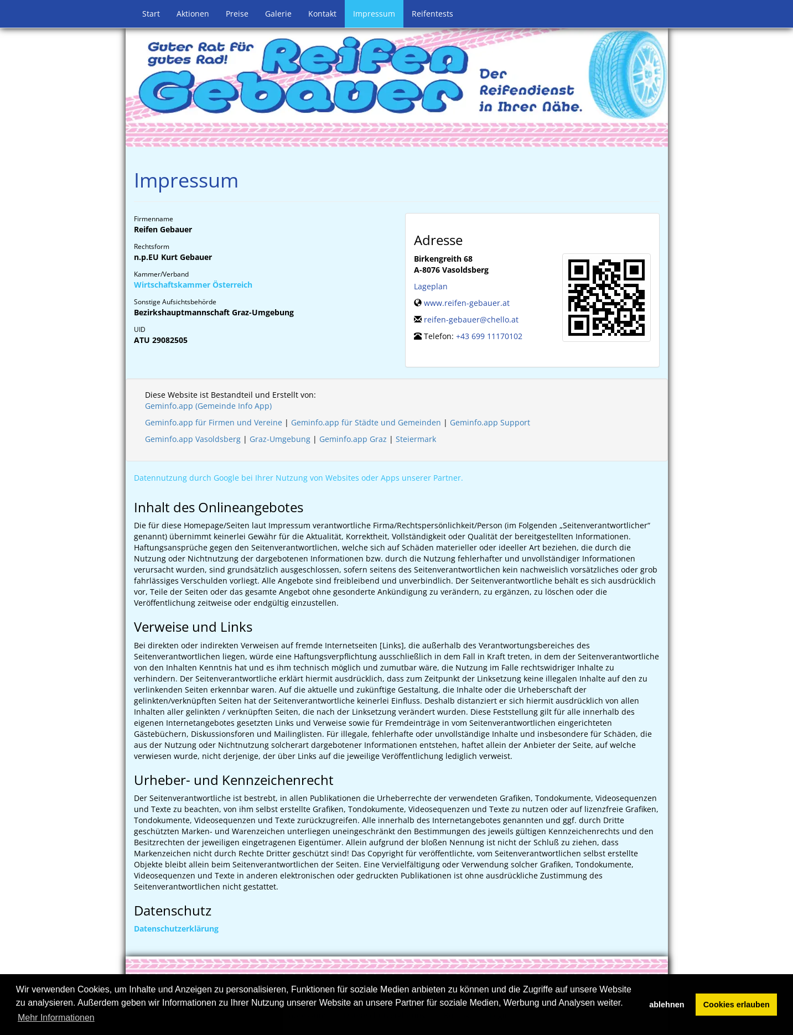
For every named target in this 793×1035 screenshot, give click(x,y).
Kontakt (322, 13)
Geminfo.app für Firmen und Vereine (213, 422)
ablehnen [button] (666, 1004)
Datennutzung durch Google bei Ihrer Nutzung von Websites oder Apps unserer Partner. (298, 477)
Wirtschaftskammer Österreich (193, 284)
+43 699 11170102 (489, 336)
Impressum (374, 13)
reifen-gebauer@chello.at (471, 319)
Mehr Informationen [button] (56, 1017)
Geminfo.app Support (490, 422)
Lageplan (431, 286)
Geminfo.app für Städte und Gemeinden (366, 422)
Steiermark (416, 439)
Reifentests (432, 13)
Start (151, 13)
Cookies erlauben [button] (736, 1004)
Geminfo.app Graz (353, 439)
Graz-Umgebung (280, 439)
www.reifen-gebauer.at (467, 303)
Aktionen (193, 13)
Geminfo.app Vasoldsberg (193, 439)
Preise (237, 13)
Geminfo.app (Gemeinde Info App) (208, 406)
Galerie (278, 13)
